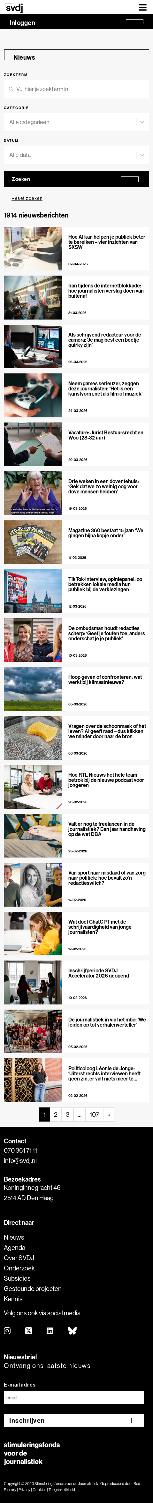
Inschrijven (27, 1420)
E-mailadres (20, 1384)
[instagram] (7, 1331)
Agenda (14, 1247)
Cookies (39, 1489)
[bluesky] (72, 1331)
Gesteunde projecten (33, 1289)
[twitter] (29, 1331)
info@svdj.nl (20, 1161)
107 (94, 1114)
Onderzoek (19, 1268)
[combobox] (72, 122)
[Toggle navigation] (142, 7)
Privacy (24, 1489)
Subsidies (17, 1278)
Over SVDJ (19, 1258)
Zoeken (21, 179)
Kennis (13, 1299)
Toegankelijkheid (62, 1489)
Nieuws (14, 1237)
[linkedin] (50, 1331)
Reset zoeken (26, 198)
